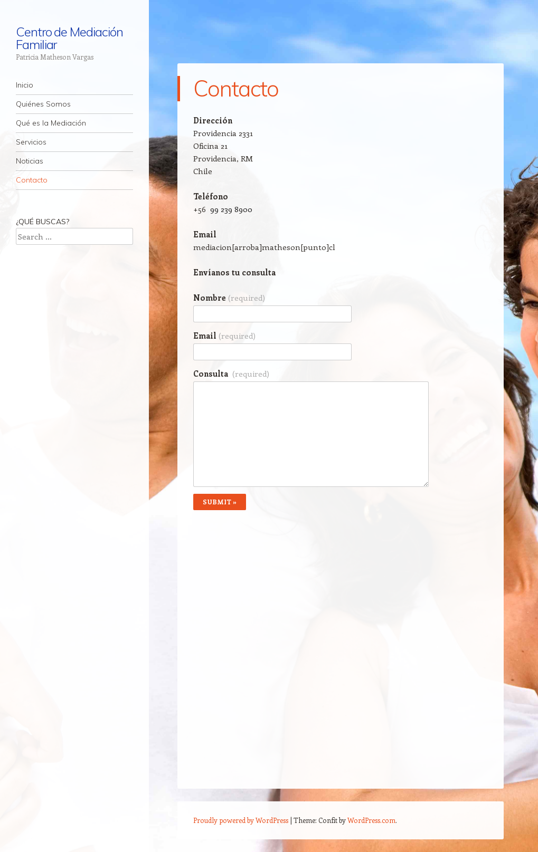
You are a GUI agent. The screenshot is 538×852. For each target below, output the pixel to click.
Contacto (32, 180)
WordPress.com (371, 820)
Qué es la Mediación (51, 123)
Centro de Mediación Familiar (69, 38)
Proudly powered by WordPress (240, 820)
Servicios (31, 142)
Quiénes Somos (43, 104)
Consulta (231, 373)
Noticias (29, 161)
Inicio (24, 85)
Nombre (229, 297)
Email (224, 335)
